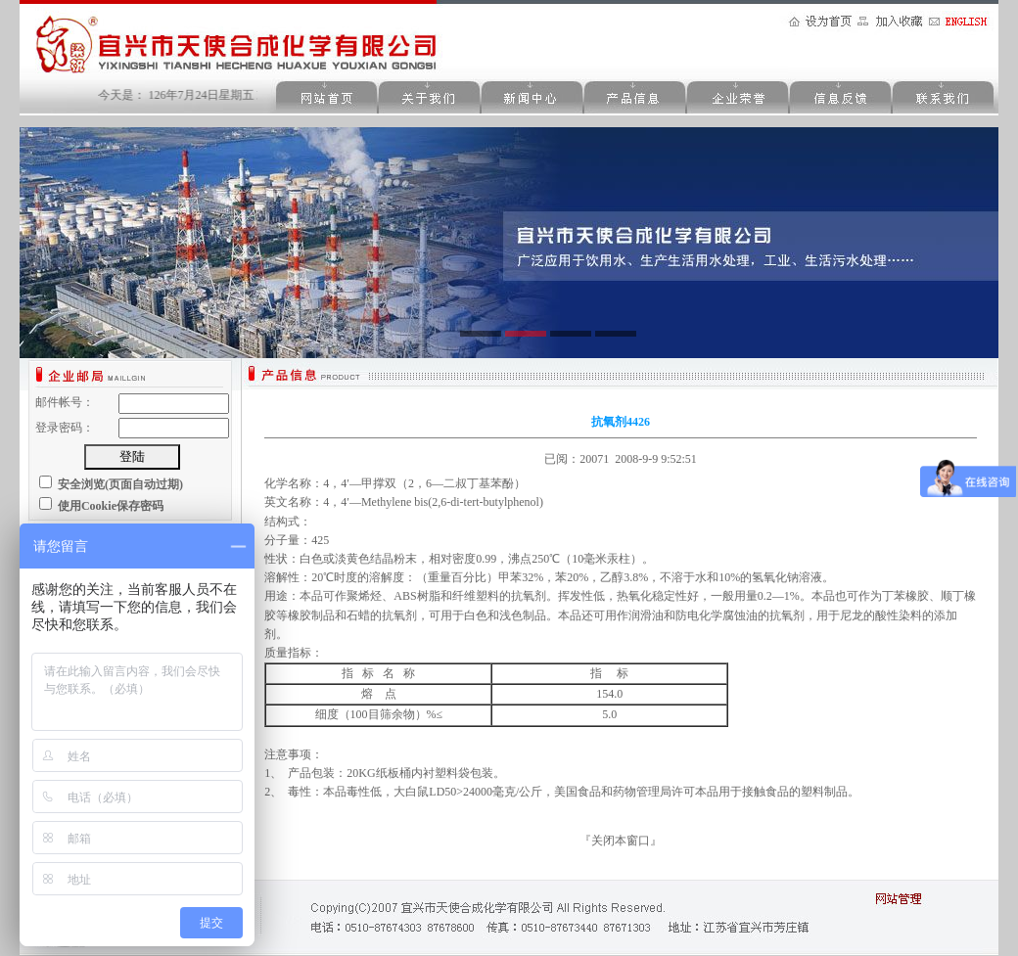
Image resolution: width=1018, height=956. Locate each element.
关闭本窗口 (620, 840)
